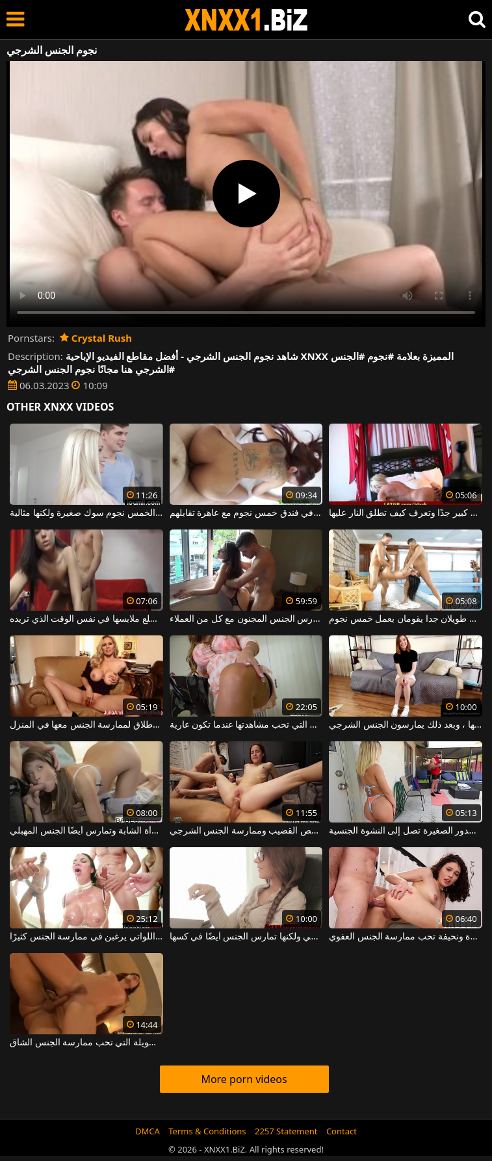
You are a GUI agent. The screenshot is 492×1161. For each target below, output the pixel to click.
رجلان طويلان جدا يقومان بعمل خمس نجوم (405, 619)
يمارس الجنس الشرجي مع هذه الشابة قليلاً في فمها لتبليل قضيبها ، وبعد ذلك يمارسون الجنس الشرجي (405, 725)
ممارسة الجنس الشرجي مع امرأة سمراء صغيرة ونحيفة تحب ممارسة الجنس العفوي (405, 937)
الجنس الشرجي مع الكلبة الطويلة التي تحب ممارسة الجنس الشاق (86, 1043)
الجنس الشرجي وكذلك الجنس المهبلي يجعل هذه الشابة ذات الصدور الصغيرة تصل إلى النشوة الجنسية (405, 831)
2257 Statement (286, 1131)
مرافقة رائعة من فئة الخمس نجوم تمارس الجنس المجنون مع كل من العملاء (246, 619)
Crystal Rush (96, 337)
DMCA (147, 1131)
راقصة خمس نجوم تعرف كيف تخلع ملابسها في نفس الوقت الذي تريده (86, 619)
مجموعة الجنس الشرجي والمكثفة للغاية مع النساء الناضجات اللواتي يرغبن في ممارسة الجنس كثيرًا (86, 937)
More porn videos (244, 1079)
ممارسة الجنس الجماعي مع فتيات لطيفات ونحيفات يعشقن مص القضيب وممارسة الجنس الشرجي (246, 831)
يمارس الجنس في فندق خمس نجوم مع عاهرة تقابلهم (246, 513)
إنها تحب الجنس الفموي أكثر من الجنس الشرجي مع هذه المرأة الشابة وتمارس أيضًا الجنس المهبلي (86, 831)
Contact (341, 1131)
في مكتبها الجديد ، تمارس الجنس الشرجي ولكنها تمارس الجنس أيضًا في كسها (246, 937)
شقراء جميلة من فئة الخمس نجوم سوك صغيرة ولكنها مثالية (86, 513)
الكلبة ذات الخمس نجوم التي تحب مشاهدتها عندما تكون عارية (246, 725)
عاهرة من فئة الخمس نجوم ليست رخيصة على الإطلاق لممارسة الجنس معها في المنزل (86, 725)
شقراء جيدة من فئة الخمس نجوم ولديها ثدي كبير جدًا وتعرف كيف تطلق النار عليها (405, 513)
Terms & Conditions (207, 1131)
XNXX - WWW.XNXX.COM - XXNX (246, 19)
